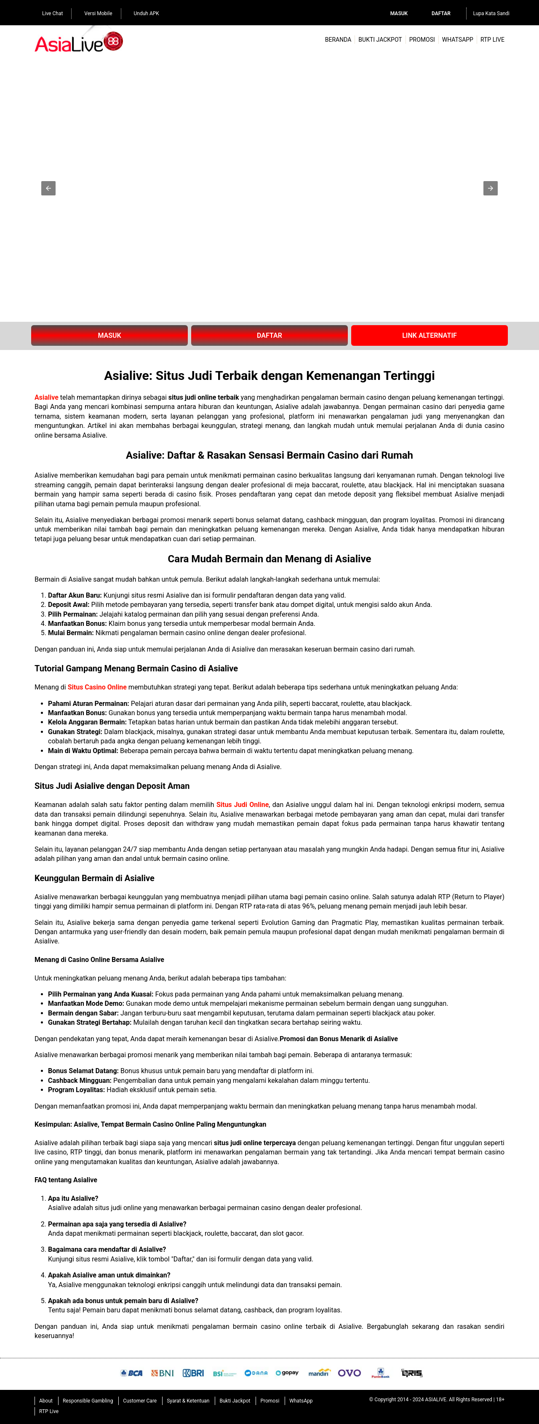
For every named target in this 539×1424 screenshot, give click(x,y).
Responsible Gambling (88, 1401)
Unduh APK (142, 12)
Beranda (338, 39)
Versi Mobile (94, 12)
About (46, 1401)
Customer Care (140, 1401)
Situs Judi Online (242, 805)
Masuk (399, 13)
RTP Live (492, 39)
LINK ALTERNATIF (429, 335)
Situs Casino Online (98, 687)
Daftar (441, 13)
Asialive (47, 397)
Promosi (422, 39)
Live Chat (48, 12)
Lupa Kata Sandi (491, 13)
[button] (48, 188)
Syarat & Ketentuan (188, 1401)
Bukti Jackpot (380, 39)
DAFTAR (269, 335)
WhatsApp (457, 39)
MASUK (109, 335)
